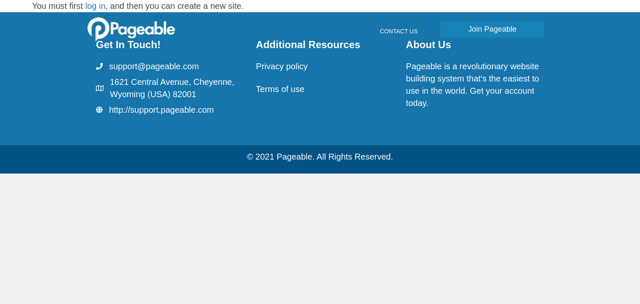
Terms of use (280, 89)
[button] (492, 29)
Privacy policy (282, 66)
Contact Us (399, 31)
